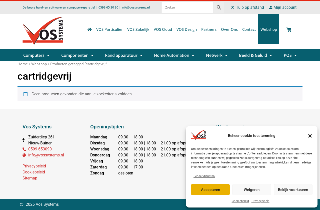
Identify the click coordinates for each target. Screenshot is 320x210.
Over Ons (229, 29)
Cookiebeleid (240, 201)
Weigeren (252, 189)
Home (23, 64)
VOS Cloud (163, 29)
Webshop (268, 29)
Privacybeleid (261, 201)
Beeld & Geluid (255, 55)
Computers (36, 55)
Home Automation (174, 55)
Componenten (77, 55)
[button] (310, 135)
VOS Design (186, 29)
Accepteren (210, 189)
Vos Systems (37, 127)
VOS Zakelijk (138, 29)
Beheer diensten (204, 176)
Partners (208, 29)
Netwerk (217, 55)
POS (290, 55)
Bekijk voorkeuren (293, 189)
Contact (249, 29)
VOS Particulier (109, 29)
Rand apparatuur (123, 55)
